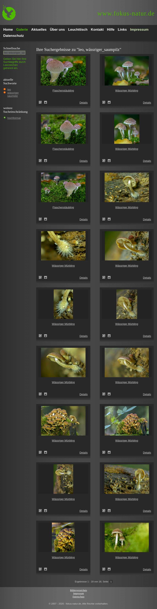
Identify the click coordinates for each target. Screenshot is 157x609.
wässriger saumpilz (13, 94)
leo (9, 89)
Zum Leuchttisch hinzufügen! (45, 102)
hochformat (14, 117)
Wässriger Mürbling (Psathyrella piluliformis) (105, 102)
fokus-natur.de (126, 13)
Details (84, 102)
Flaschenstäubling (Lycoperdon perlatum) (41, 102)
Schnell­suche (11, 48)
